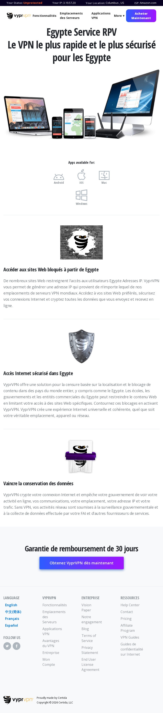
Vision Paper (86, 607)
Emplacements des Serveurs (71, 15)
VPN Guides (130, 637)
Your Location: (95, 3)
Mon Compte (48, 662)
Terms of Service (89, 638)
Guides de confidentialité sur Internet (130, 649)
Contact (127, 611)
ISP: (136, 3)
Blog (85, 628)
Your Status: (15, 3)
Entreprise (50, 652)
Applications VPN (101, 15)
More (118, 16)
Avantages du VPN (50, 643)
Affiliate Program (128, 628)
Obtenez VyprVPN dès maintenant (82, 562)
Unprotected (32, 3)
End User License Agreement (90, 664)
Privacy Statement (90, 650)
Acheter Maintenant (141, 15)
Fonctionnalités (44, 16)
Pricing (126, 618)
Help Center (130, 605)
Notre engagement (91, 619)
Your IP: (57, 3)
